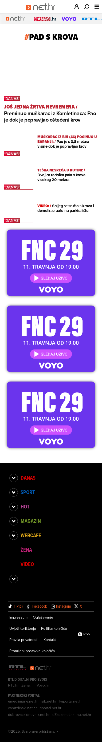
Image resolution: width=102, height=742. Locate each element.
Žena (26, 550)
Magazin (31, 521)
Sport (28, 492)
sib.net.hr (49, 701)
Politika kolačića (54, 628)
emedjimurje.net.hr (23, 701)
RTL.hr (13, 685)
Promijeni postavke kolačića (32, 650)
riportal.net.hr (50, 708)
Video (27, 564)
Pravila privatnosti (23, 639)
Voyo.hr (43, 685)
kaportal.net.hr (71, 701)
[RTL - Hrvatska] (17, 668)
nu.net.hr (84, 714)
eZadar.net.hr (63, 714)
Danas (28, 478)
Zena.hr (27, 685)
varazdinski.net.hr (22, 708)
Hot (25, 506)
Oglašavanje (43, 617)
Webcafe (31, 535)
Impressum (18, 617)
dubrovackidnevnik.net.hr (29, 714)
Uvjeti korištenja (22, 628)
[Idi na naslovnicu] (42, 12)
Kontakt (50, 639)
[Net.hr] (41, 668)
